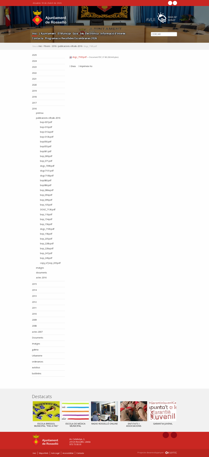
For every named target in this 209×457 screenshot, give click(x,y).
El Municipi (63, 33)
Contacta (132, 33)
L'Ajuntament (47, 33)
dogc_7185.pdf (78, 57)
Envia (73, 66)
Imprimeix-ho (86, 66)
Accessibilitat (68, 453)
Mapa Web (43, 453)
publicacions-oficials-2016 (70, 46)
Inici (34, 33)
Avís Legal (55, 453)
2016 (54, 46)
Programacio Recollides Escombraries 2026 (58, 38)
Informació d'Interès (112, 33)
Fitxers (47, 46)
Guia (75, 33)
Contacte (80, 453)
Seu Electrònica (88, 33)
